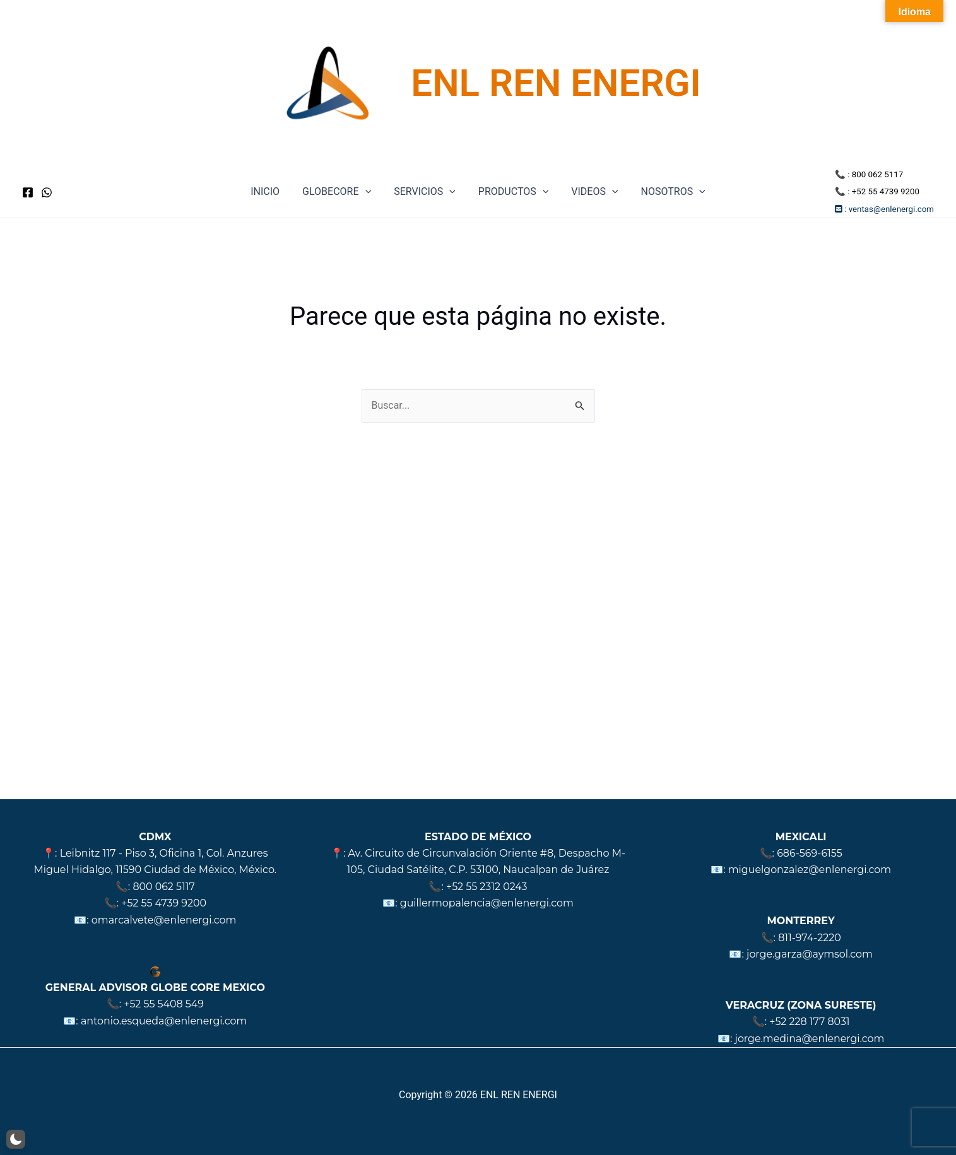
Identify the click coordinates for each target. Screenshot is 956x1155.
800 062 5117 (878, 174)
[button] (15, 1139)
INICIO (271, 191)
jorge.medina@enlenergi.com (810, 1039)
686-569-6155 (809, 853)
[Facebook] (27, 192)
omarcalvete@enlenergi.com (164, 920)
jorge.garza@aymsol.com (809, 954)
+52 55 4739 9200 (885, 191)
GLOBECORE (340, 192)
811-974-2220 (809, 938)
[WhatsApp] (46, 192)
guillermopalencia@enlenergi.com (486, 903)
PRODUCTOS (512, 192)
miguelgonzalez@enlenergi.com (810, 870)
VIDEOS (590, 192)
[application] (369, 192)
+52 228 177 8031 (809, 1022)
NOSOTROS (667, 192)
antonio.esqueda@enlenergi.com (164, 1021)
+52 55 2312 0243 (487, 887)
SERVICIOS (426, 192)
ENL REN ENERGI (555, 83)
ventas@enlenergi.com (891, 209)
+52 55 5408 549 (164, 1004)
